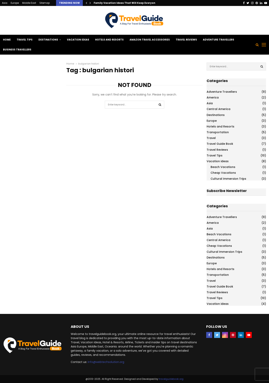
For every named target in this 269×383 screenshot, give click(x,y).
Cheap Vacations (223, 173)
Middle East (29, 3)
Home (7, 39)
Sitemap (44, 3)
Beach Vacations (223, 167)
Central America (218, 109)
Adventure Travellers (218, 39)
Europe (15, 3)
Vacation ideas (78, 39)
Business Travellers (17, 49)
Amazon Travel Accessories (150, 39)
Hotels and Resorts (109, 39)
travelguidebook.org (171, 379)
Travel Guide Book (220, 144)
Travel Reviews (186, 39)
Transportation (218, 132)
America (213, 97)
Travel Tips (24, 39)
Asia (4, 3)
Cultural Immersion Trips (228, 179)
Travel (211, 138)
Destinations (48, 39)
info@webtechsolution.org (106, 362)
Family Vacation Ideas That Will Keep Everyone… (126, 3)
